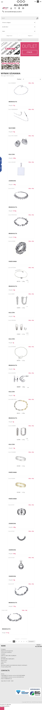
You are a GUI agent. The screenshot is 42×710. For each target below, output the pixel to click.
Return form (4, 660)
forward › (31, 641)
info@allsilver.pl (17, 11)
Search (20, 40)
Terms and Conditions (6, 652)
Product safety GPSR (6, 666)
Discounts (3, 657)
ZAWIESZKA (12, 181)
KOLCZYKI (12, 154)
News (2, 663)
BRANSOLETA (13, 101)
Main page (3, 75)
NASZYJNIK (12, 128)
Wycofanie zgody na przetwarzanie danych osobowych (14, 665)
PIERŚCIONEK (13, 261)
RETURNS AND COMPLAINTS (7, 658)
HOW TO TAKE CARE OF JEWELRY (8, 655)
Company (3, 649)
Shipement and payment (7, 650)
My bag (6, 8)
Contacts (3, 654)
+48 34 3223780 (7, 11)
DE (40, 1)
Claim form (3, 662)
